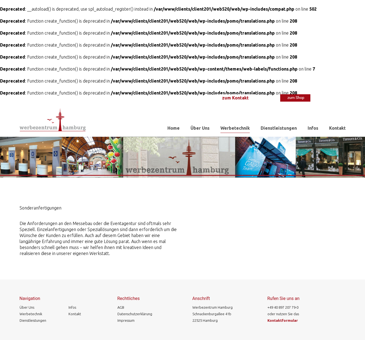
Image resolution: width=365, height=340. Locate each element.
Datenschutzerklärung (134, 314)
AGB (120, 307)
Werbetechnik (235, 128)
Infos (313, 128)
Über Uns (200, 128)
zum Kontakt (235, 97)
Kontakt (337, 128)
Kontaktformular (282, 320)
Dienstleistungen (279, 128)
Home (173, 128)
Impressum (126, 320)
